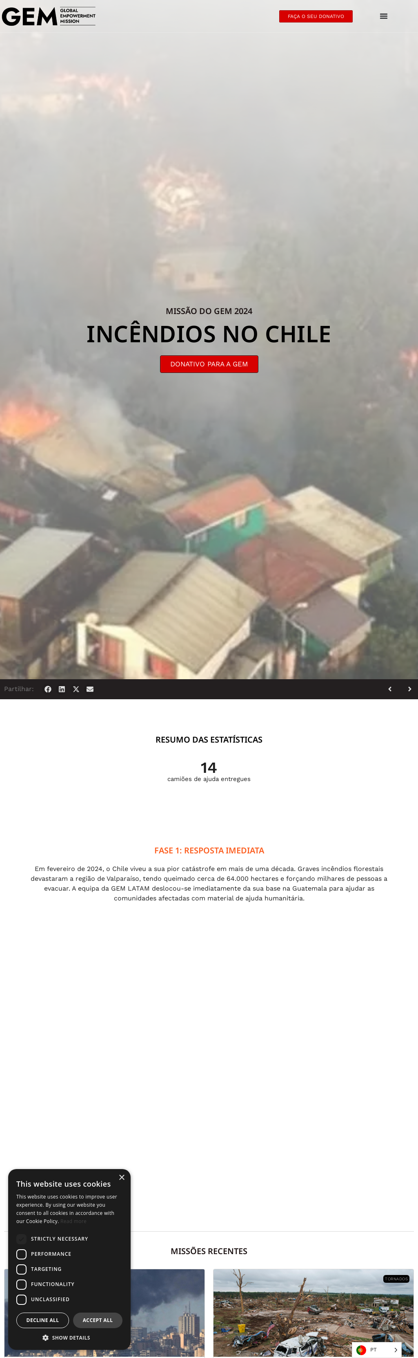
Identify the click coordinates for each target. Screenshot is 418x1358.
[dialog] (69, 1259)
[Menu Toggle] (384, 16)
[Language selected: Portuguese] (377, 1350)
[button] (48, 689)
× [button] (121, 1178)
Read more (73, 1221)
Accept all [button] (98, 1320)
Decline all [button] (43, 1320)
